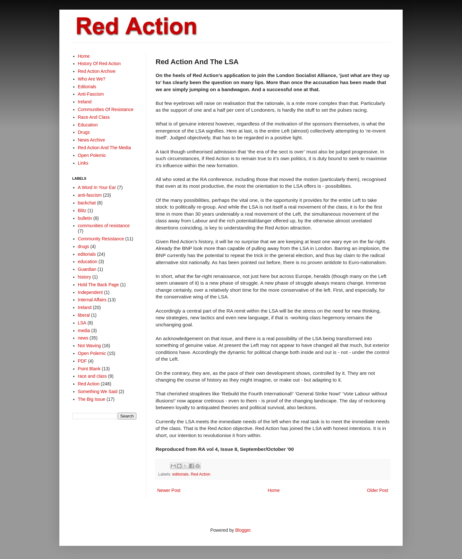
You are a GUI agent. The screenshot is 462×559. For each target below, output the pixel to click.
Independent (90, 292)
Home (273, 490)
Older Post (377, 490)
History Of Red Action (99, 63)
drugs (83, 246)
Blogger (242, 530)
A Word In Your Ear (97, 187)
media (84, 330)
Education (88, 124)
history (84, 277)
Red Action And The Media (104, 147)
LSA (82, 322)
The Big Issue (92, 399)
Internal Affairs (92, 299)
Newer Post (168, 490)
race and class (92, 376)
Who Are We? (92, 79)
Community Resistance (101, 238)
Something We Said (97, 391)
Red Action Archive (97, 71)
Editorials (87, 86)
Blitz (82, 210)
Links (83, 163)
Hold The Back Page (98, 284)
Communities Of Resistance (106, 109)
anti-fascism (90, 195)
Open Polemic (92, 155)
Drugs (84, 132)
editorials (180, 474)
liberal (84, 315)
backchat (87, 202)
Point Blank (89, 368)
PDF (82, 361)
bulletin (85, 218)
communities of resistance (104, 225)
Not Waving (89, 345)
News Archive (91, 139)
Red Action (200, 474)
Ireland (85, 101)
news (83, 337)
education (88, 261)
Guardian (87, 269)
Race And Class (94, 117)
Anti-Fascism (91, 94)
